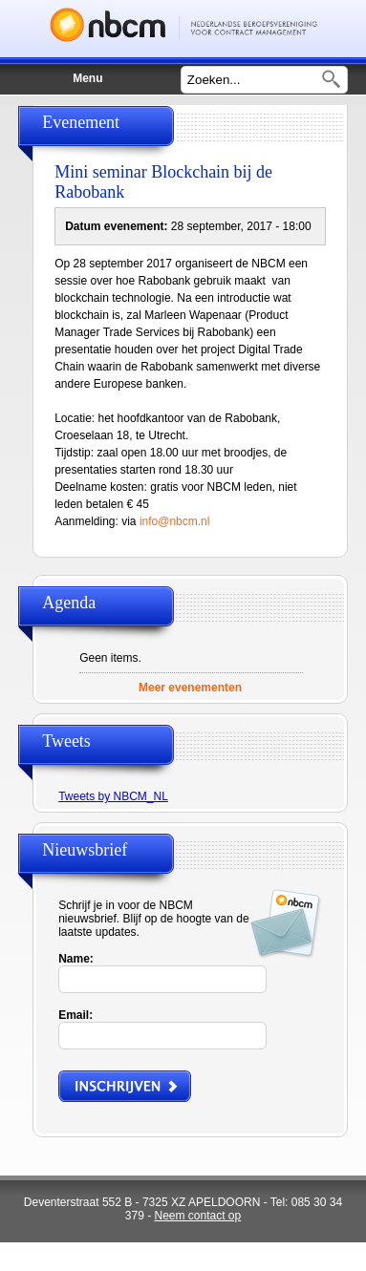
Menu (77, 69)
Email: (75, 1015)
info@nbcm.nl (175, 521)
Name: (76, 958)
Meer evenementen (190, 687)
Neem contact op (197, 1215)
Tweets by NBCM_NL (113, 796)
